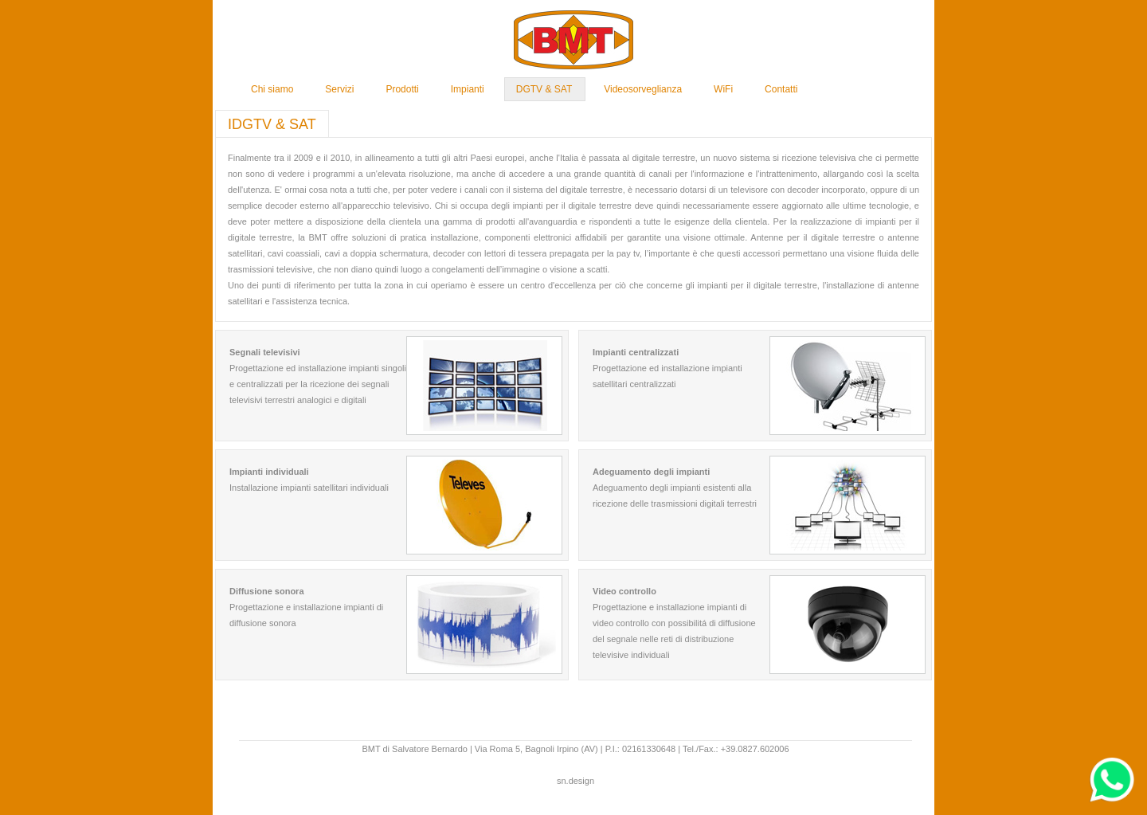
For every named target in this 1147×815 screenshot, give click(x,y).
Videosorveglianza (643, 89)
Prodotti (402, 89)
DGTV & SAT (544, 89)
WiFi (723, 89)
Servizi (339, 89)
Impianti (467, 89)
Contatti (781, 89)
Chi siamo (272, 89)
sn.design (575, 781)
